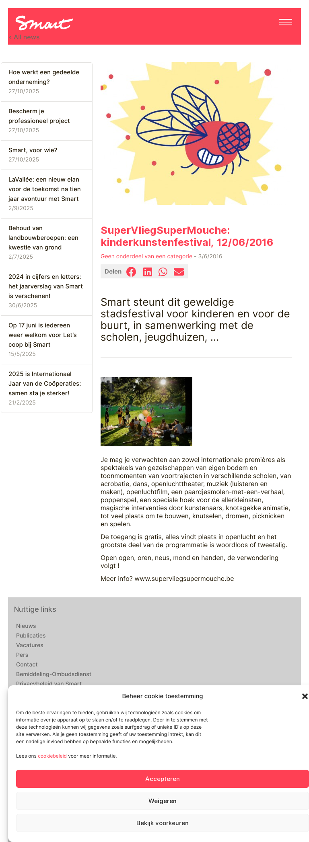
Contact (27, 665)
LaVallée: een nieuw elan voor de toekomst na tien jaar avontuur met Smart (44, 189)
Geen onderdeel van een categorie (146, 256)
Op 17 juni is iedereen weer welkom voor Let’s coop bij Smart (42, 335)
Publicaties (31, 636)
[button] (305, 696)
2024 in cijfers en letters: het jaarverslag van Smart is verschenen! (45, 286)
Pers (22, 655)
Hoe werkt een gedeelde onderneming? (43, 77)
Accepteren (162, 779)
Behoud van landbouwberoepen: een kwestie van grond (43, 238)
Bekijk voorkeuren (162, 823)
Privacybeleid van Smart (49, 684)
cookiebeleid (52, 756)
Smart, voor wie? (32, 150)
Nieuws (26, 626)
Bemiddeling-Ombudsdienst (53, 674)
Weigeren (162, 801)
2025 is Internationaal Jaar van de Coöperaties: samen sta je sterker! (44, 383)
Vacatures (29, 645)
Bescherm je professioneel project (39, 116)
